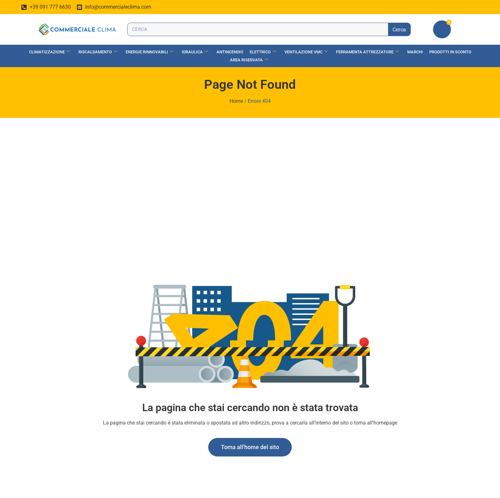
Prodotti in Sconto (450, 52)
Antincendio (230, 52)
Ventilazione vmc (306, 52)
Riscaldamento (97, 52)
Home (236, 101)
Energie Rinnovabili (149, 52)
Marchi (415, 52)
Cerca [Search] (399, 29)
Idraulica (195, 52)
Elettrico (263, 52)
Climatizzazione (49, 52)
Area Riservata (249, 60)
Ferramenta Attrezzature (367, 52)
